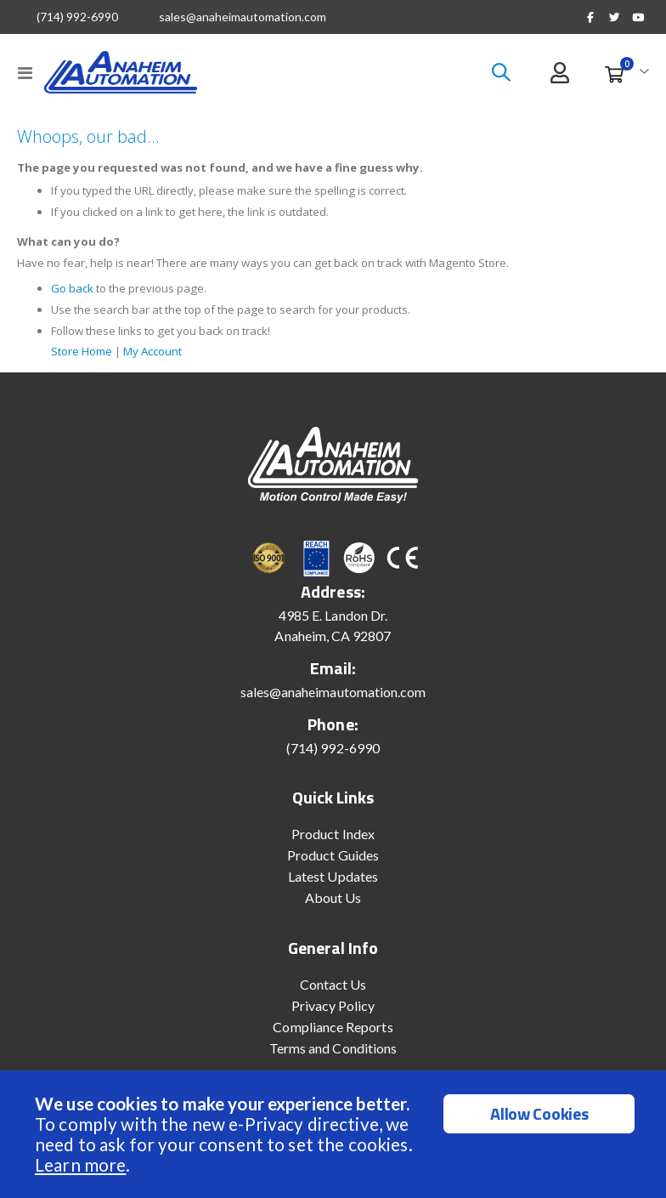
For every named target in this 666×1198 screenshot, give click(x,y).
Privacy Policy (333, 1013)
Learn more (80, 1164)
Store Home (84, 358)
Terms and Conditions (333, 1056)
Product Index (333, 841)
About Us (333, 905)
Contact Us (333, 992)
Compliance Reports (332, 1034)
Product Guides (333, 862)
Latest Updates (333, 884)
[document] (335, 1134)
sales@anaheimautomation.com (242, 17)
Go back (73, 295)
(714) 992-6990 (77, 17)
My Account (164, 358)
